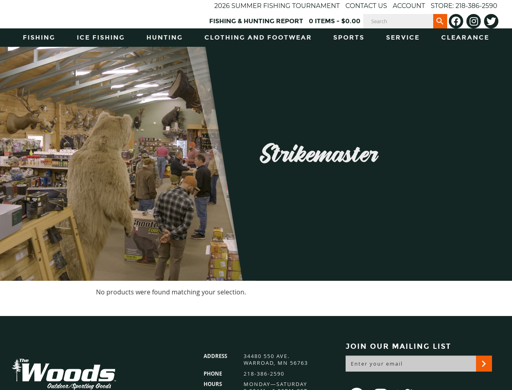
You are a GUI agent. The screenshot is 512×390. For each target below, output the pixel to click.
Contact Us (366, 6)
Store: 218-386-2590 (464, 6)
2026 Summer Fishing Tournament (277, 6)
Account (409, 6)
